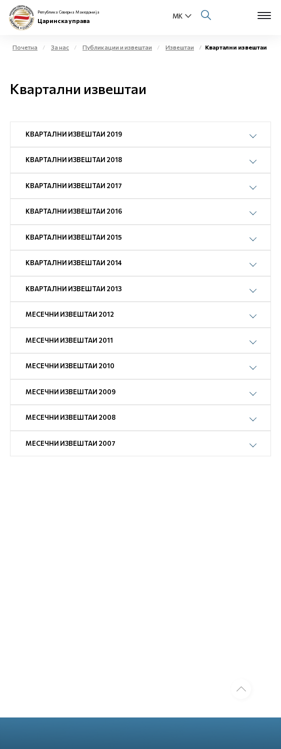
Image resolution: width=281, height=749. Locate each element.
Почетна (25, 47)
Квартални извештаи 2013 (74, 289)
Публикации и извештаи (117, 47)
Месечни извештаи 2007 (71, 443)
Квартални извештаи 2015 (74, 237)
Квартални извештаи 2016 (74, 211)
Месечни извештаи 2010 (70, 366)
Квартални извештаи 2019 (74, 134)
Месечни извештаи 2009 (71, 392)
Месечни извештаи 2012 (70, 314)
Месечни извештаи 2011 (69, 340)
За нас (60, 47)
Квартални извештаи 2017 (74, 186)
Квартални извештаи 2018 (74, 160)
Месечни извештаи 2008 (71, 417)
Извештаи (180, 47)
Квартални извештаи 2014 (74, 263)
